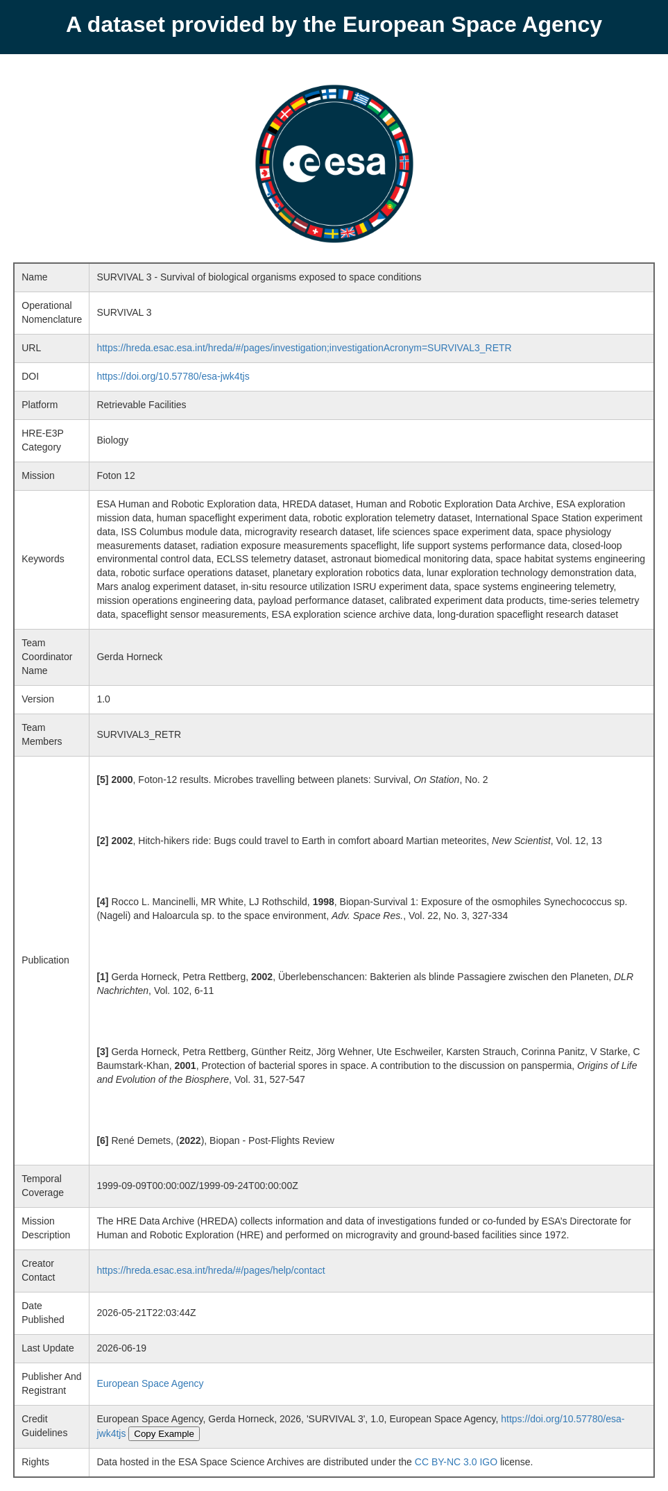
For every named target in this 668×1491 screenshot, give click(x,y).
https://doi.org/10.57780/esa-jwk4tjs (172, 376)
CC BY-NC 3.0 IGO (456, 1461)
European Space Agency (149, 1383)
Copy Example (164, 1434)
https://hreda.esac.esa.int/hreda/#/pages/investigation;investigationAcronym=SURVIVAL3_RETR (303, 347)
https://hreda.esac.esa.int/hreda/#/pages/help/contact (210, 1270)
